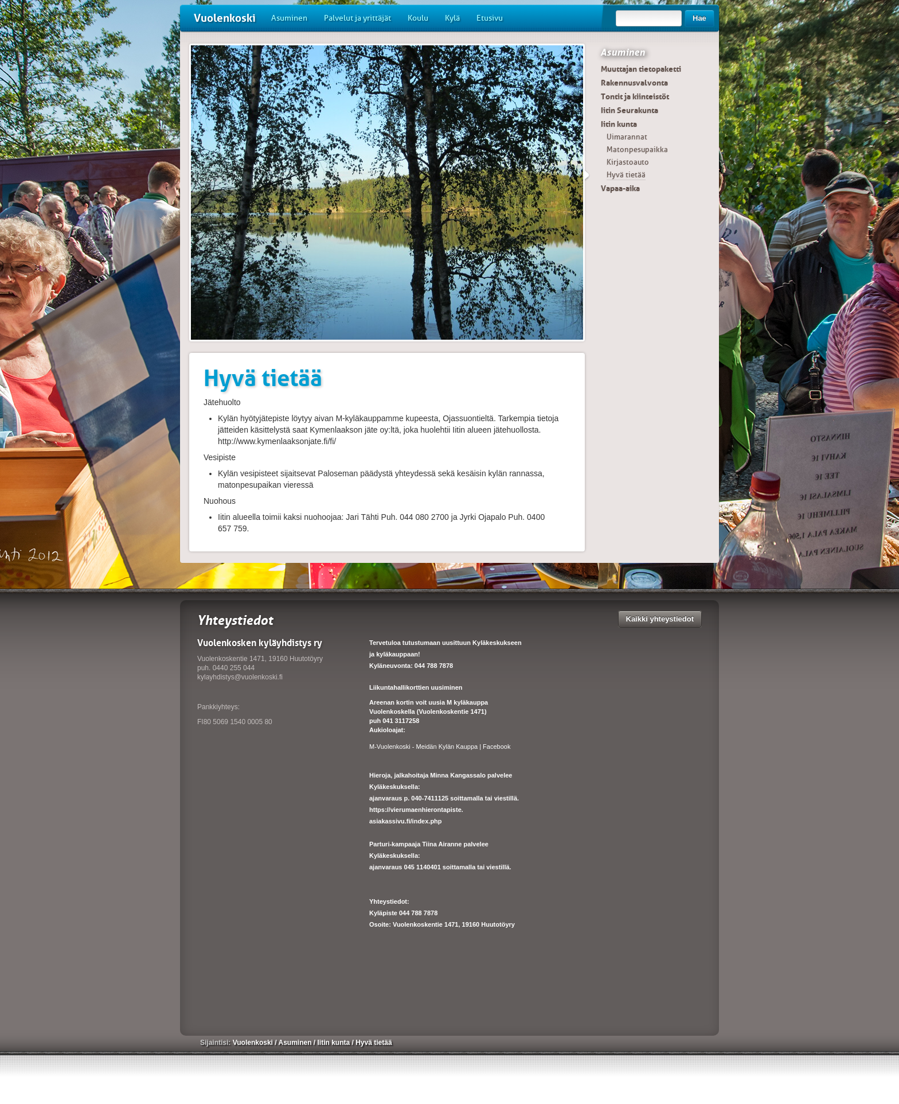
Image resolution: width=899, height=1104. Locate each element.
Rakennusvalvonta (634, 82)
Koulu (418, 18)
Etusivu (489, 18)
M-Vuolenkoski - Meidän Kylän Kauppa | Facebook (439, 746)
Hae (699, 18)
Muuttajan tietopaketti (641, 69)
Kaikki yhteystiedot (660, 619)
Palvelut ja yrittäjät (357, 18)
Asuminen (289, 18)
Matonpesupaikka (637, 149)
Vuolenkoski (225, 18)
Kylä (452, 18)
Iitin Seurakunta (629, 110)
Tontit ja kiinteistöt (635, 96)
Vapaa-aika (620, 188)
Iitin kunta (619, 124)
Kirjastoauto (628, 162)
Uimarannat (627, 137)
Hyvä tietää (626, 175)
